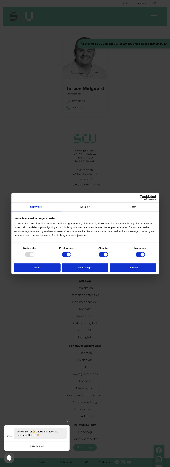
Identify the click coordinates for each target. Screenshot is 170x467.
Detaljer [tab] (85, 206)
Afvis (37, 267)
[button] (9, 458)
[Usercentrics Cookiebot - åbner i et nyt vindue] (142, 197)
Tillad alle (132, 267)
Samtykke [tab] (36, 206)
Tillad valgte (85, 267)
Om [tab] (134, 206)
